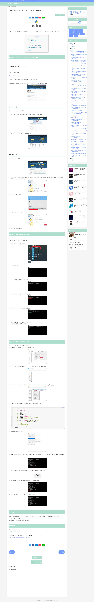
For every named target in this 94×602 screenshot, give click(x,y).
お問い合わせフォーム (24, 0)
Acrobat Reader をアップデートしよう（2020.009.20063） (79, 113)
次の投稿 (12, 552)
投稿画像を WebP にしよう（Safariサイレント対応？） (78, 148)
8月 (72, 44)
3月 (72, 160)
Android (81, 33)
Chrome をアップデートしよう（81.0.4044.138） (77, 137)
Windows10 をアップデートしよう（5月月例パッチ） (78, 115)
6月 (72, 48)
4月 (72, 158)
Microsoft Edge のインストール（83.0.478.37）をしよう (78, 81)
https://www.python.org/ (14, 531)
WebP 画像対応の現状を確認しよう (78, 105)
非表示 (37, 36)
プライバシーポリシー (14, 0)
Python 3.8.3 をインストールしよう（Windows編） (78, 108)
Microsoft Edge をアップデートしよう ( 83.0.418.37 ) (79, 83)
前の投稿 (61, 552)
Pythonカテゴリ (36, 557)
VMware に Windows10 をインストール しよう (80, 193)
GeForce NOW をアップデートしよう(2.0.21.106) (80, 199)
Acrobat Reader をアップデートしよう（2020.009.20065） (79, 75)
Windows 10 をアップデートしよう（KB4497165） (78, 86)
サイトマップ (33, 0)
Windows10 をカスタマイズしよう (78, 139)
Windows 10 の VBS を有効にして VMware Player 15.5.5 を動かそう (78, 52)
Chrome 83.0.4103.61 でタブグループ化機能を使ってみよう (78, 98)
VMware (70, 33)
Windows (62, 14)
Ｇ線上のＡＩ (78, 232)
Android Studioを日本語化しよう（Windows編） (78, 120)
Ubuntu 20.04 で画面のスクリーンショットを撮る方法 (79, 72)
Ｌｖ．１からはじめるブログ (14, 3)
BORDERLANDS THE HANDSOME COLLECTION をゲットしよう (78, 61)
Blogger (76, 33)
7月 (72, 46)
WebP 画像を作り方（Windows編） (78, 143)
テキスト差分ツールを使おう (77, 117)
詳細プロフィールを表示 (74, 248)
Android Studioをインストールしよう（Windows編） (78, 123)
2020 (71, 43)
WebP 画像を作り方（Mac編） (77, 141)
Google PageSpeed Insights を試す (79, 153)
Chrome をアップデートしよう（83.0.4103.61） (77, 101)
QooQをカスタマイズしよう (77, 110)
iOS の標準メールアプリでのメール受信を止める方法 (80, 222)
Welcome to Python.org (14, 75)
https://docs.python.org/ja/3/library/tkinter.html (19, 537)
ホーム (8, 0)
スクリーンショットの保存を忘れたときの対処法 (80, 210)
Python (57, 14)
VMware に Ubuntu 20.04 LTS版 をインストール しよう (80, 187)
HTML (75, 35)
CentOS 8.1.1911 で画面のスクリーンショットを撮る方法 (80, 216)
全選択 (63, 407)
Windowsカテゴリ (36, 562)
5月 (72, 50)
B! (36, 17)
